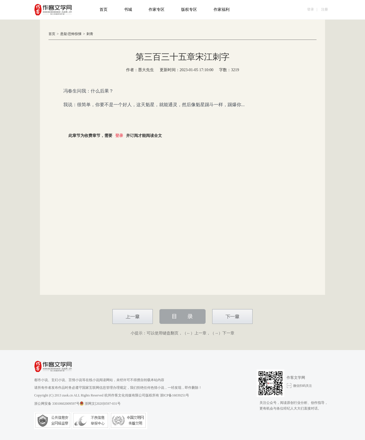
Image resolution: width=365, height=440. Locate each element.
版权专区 (189, 9)
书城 (128, 9)
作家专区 (157, 9)
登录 (310, 9)
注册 (324, 9)
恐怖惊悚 (75, 34)
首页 (104, 9)
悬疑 (63, 34)
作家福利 (222, 9)
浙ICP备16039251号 (174, 395)
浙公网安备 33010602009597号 (59, 403)
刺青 (89, 34)
